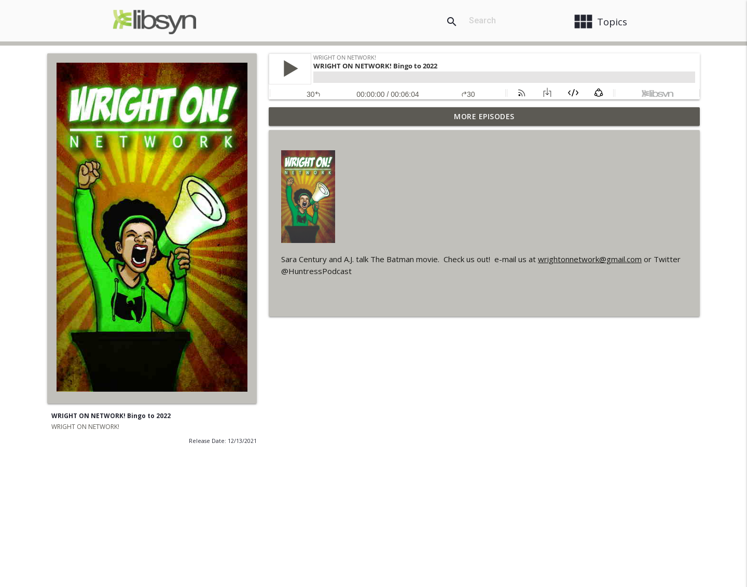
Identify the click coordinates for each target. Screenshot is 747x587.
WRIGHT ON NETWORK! (85, 426)
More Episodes (484, 116)
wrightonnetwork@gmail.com (590, 259)
